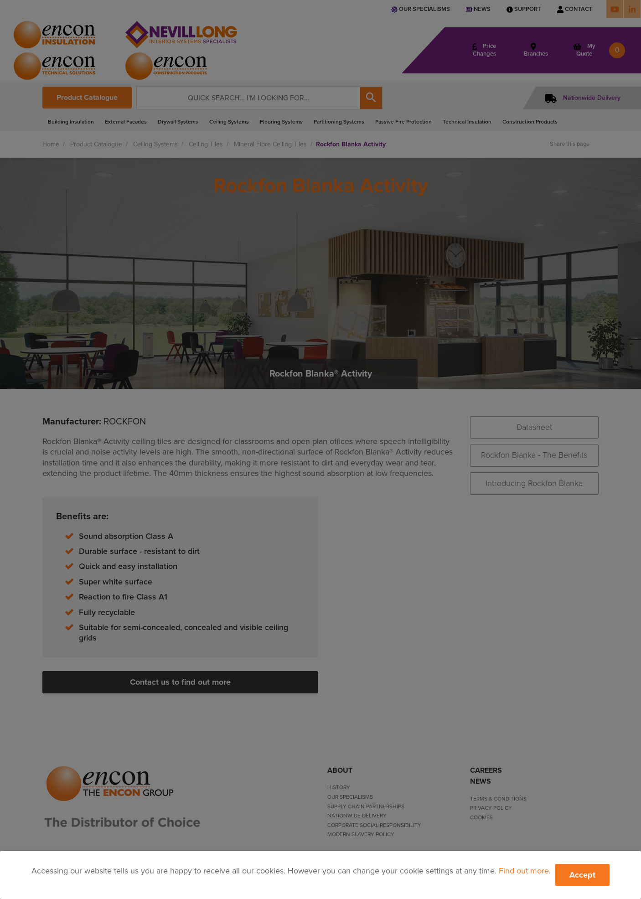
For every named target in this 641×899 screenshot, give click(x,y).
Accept (582, 875)
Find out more (524, 871)
